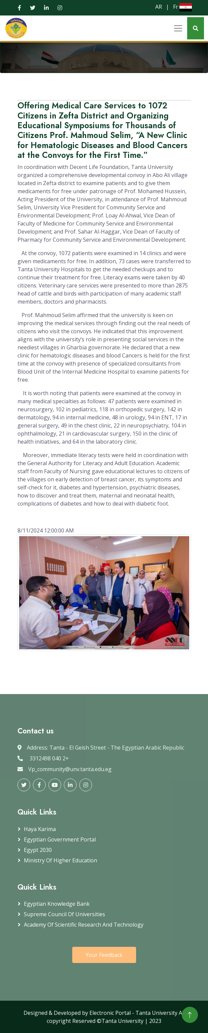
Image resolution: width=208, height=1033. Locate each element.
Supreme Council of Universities (64, 914)
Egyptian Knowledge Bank (57, 903)
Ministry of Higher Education (60, 860)
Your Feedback (104, 955)
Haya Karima (40, 829)
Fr (175, 6)
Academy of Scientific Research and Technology (83, 924)
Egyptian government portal (60, 839)
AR (158, 6)
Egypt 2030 (38, 850)
